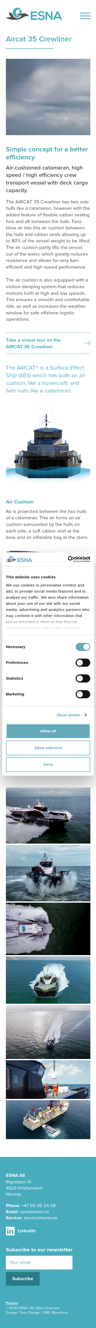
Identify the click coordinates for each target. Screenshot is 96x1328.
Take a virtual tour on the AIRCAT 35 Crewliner (48, 343)
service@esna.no (40, 1217)
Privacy (12, 1303)
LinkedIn (21, 1231)
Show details (68, 715)
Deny (48, 764)
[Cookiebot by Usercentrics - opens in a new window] (68, 559)
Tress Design (29, 1312)
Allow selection (48, 748)
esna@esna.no (34, 1211)
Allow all (48, 731)
